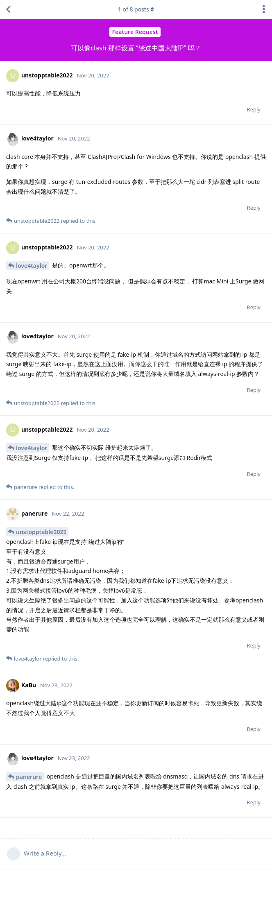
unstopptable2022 (41, 532)
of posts (136, 9)
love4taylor (31, 265)
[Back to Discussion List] (8, 9)
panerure (29, 777)
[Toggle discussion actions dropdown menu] (264, 9)
